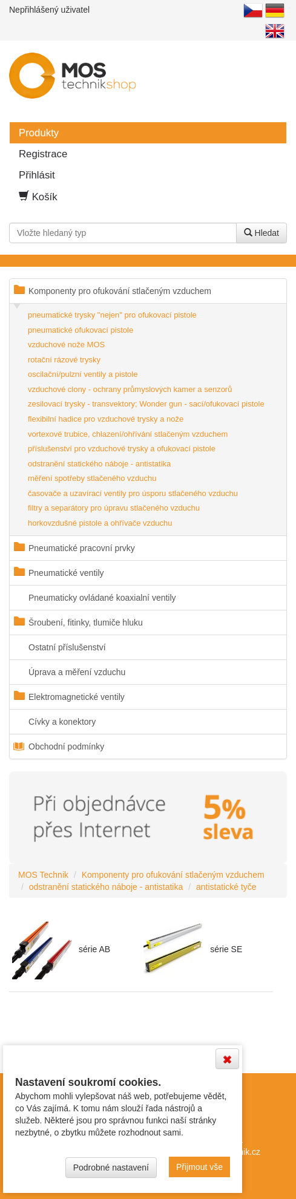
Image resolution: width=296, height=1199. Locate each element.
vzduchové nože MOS (66, 344)
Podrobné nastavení (111, 1167)
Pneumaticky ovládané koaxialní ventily (102, 598)
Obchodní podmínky (66, 746)
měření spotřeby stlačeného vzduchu (92, 478)
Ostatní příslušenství (67, 647)
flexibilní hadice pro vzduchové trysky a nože (105, 418)
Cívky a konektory (62, 722)
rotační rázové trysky (64, 359)
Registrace (43, 154)
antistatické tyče (226, 887)
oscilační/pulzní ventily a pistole (82, 374)
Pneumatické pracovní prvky (81, 548)
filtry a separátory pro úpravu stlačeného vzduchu (114, 507)
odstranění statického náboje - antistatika (99, 463)
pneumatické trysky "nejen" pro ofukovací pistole (112, 314)
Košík (38, 197)
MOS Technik (43, 875)
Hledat (261, 233)
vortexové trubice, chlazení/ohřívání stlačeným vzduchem (128, 434)
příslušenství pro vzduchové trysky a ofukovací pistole (121, 448)
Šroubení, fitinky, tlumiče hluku (85, 622)
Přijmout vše (199, 1167)
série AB (94, 949)
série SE (226, 949)
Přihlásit (37, 175)
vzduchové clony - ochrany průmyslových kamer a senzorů (130, 389)
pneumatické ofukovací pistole (80, 330)
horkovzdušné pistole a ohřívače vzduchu (100, 523)
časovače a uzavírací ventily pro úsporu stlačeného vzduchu (133, 493)
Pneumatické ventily (66, 573)
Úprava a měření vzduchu (76, 672)
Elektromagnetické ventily (76, 697)
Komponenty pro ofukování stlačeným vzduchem (119, 291)
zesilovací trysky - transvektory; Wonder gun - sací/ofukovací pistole (146, 403)
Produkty (39, 133)
